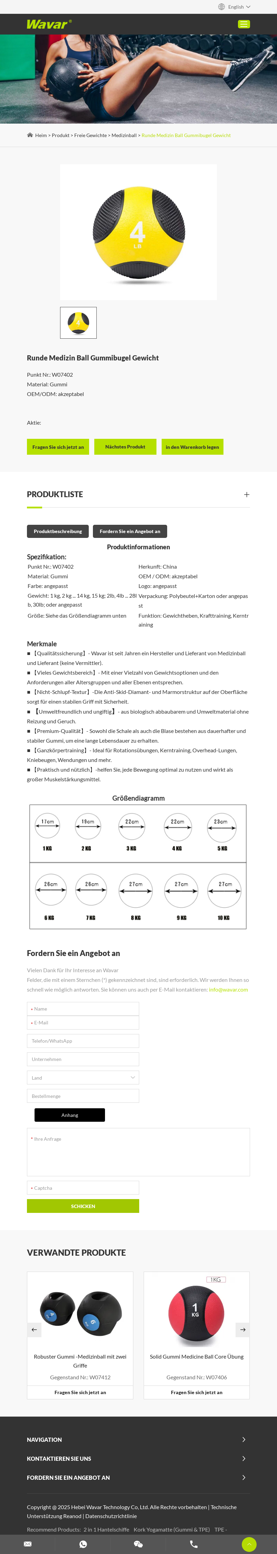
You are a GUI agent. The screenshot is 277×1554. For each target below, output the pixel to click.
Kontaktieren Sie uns (60, 1397)
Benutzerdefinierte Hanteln (62, 1512)
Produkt (61, 135)
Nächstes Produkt (126, 445)
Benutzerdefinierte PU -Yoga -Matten (130, 1477)
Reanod (73, 1454)
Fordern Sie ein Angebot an (131, 529)
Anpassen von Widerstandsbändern (142, 1512)
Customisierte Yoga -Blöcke (158, 1495)
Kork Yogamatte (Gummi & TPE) (173, 1468)
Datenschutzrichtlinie (111, 1454)
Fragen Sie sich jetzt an (80, 1331)
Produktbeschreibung (59, 529)
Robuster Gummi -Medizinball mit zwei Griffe (80, 1299)
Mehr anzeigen (99, 1486)
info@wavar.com (47, 996)
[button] (35, 1268)
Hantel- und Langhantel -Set (207, 1503)
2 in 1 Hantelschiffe (107, 1468)
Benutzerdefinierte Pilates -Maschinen (75, 1495)
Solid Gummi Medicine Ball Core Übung (196, 1295)
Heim (42, 135)
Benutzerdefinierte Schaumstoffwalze (125, 1503)
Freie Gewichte (91, 135)
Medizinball (124, 135)
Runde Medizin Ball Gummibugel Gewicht (186, 135)
